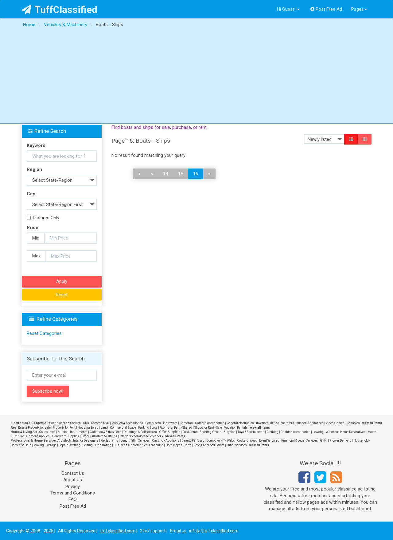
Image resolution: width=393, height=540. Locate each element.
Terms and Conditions (72, 493)
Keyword (36, 145)
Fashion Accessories (295, 432)
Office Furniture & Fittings (99, 436)
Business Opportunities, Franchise (138, 445)
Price (32, 227)
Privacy (72, 486)
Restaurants (109, 440)
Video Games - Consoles (343, 423)
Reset (62, 294)
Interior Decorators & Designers (141, 436)
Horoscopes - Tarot (178, 445)
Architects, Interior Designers (78, 440)
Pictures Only (43, 217)
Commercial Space (123, 427)
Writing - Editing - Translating (90, 445)
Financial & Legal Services (299, 440)
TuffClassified (59, 9)
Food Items (190, 432)
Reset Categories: (45, 333)
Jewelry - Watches (325, 432)
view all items (372, 423)
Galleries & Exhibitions (106, 432)
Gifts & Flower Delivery (335, 440)
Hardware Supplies (65, 436)
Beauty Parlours (192, 440)
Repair (63, 445)
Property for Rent (64, 427)
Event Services (269, 440)
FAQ (72, 499)
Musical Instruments (73, 432)
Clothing (272, 432)
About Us (72, 479)
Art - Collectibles (44, 432)
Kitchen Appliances (310, 423)
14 (165, 174)
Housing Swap (88, 427)
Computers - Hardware (161, 423)
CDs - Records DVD (96, 423)
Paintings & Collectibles (140, 432)
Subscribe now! (47, 391)
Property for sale (39, 427)
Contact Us (72, 473)
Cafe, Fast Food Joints (208, 445)
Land (104, 427)
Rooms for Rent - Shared (176, 427)
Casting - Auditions (165, 440)
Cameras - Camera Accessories (202, 423)
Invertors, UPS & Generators (275, 423)
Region (34, 169)
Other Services (237, 445)
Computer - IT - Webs (220, 440)
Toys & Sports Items (251, 432)
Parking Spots (148, 427)
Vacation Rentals (236, 427)
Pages (359, 9)
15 (180, 174)
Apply (61, 281)
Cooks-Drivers (247, 440)
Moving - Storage (44, 445)
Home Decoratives (353, 432)
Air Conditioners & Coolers (62, 423)
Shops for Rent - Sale (208, 427)
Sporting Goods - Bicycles (217, 432)
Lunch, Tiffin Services (135, 440)
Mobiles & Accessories (127, 423)
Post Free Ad (326, 9)
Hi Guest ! (288, 9)
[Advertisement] (196, 77)
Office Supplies (169, 432)
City (31, 194)
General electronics (240, 423)
